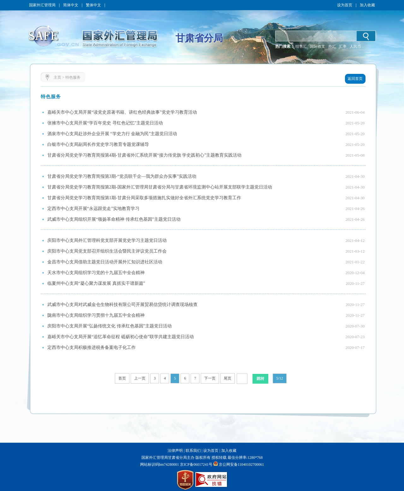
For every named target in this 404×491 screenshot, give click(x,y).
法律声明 (175, 450)
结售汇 (301, 46)
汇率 (343, 46)
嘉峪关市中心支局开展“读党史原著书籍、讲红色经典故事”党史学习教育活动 (122, 112)
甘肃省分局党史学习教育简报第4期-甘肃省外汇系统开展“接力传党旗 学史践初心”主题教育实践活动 (144, 155)
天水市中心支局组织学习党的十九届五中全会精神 (96, 272)
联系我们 (193, 450)
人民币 (355, 46)
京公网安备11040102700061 (241, 464)
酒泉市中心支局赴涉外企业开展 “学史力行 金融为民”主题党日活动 (112, 133)
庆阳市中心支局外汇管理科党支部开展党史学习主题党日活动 (107, 240)
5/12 (279, 378)
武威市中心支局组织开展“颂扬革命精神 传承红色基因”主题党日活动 (114, 219)
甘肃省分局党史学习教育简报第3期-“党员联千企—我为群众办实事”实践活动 (121, 176)
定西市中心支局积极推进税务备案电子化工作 (91, 347)
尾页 (227, 378)
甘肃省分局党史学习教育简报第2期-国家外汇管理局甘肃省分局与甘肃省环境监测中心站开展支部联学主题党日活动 (159, 187)
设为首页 (344, 5)
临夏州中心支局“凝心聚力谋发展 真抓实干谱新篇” (96, 283)
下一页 (210, 378)
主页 (57, 77)
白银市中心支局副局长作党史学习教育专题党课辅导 (98, 144)
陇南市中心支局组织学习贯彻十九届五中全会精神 (96, 315)
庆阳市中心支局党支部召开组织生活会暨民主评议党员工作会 (107, 251)
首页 (122, 378)
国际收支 (317, 46)
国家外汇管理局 (42, 5)
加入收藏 (367, 5)
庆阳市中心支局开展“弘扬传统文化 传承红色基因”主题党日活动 (109, 326)
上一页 (140, 378)
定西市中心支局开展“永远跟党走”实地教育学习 (93, 208)
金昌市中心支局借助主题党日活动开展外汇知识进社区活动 (104, 262)
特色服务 (72, 77)
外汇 (332, 46)
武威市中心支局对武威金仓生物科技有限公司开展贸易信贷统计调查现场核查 (122, 304)
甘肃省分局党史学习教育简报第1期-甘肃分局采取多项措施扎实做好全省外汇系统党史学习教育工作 (144, 197)
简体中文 (70, 5)
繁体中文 (93, 5)
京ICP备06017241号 (195, 464)
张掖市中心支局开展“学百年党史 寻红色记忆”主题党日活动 (105, 123)
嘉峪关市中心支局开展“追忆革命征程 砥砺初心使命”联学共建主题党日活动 (120, 336)
